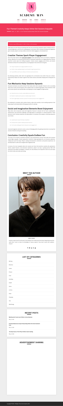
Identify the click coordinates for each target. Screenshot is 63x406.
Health (10, 283)
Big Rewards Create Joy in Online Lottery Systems (21, 317)
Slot (28, 44)
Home (18, 19)
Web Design (24, 19)
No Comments (34, 44)
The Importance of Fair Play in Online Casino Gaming (21, 332)
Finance (10, 272)
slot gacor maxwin (26, 58)
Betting (10, 261)
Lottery (10, 290)
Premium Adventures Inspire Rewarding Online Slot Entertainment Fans (21, 324)
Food (31, 19)
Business (36, 19)
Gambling (11, 279)
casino (10, 268)
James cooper (13, 44)
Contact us (43, 19)
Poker (10, 293)
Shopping (11, 297)
